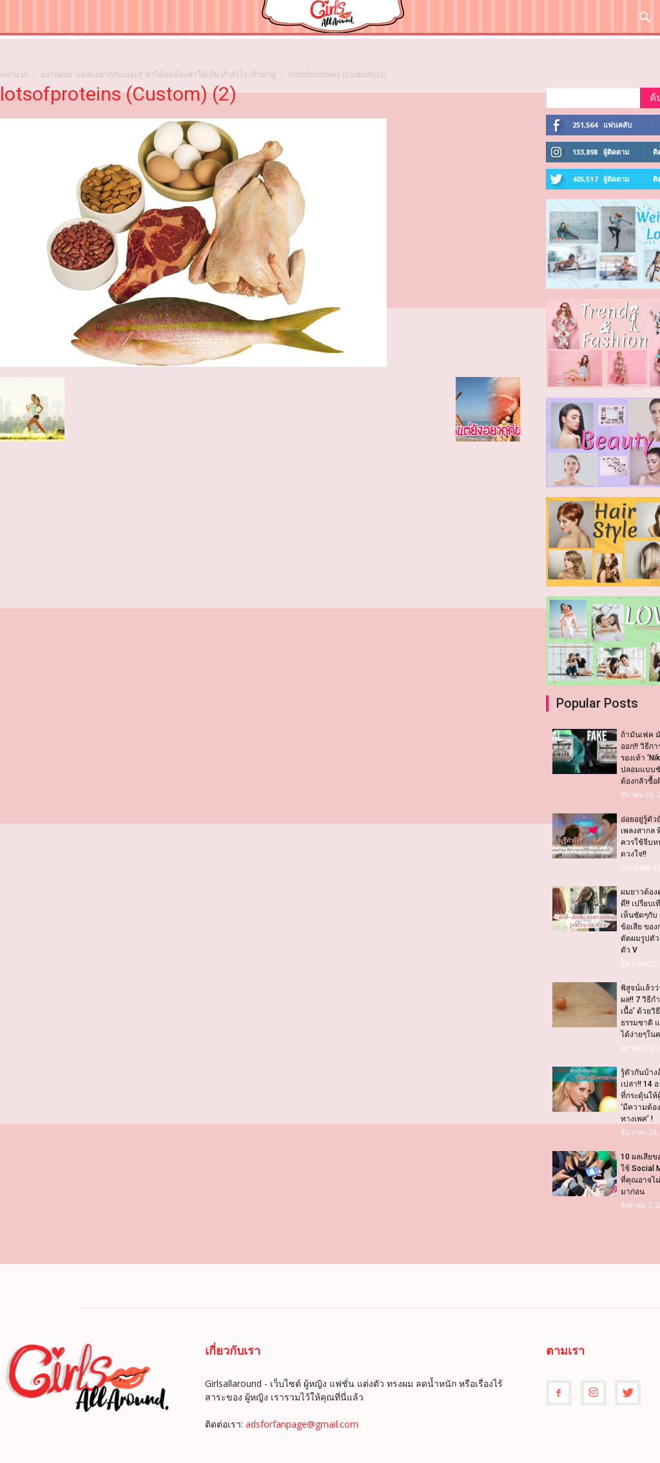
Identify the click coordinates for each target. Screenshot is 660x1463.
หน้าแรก (14, 74)
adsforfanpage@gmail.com (302, 1424)
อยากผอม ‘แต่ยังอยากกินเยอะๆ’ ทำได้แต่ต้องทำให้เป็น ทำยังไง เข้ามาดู (158, 74)
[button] (644, 19)
